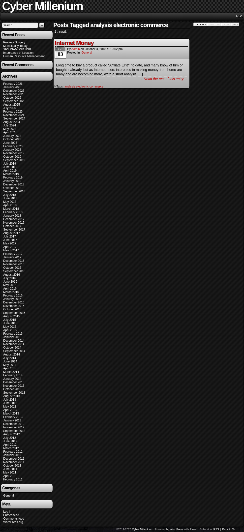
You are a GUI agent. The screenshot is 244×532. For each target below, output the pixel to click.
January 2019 (12, 181)
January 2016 (12, 299)
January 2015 (12, 337)
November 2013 (13, 385)
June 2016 (10, 281)
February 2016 (13, 295)
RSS (239, 16)
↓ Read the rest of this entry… (164, 79)
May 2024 (9, 129)
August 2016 (11, 274)
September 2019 (14, 160)
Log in (7, 511)
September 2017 (14, 229)
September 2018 (14, 191)
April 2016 (10, 288)
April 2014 (10, 368)
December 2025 (13, 90)
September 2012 (14, 431)
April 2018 (10, 205)
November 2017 (13, 222)
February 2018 (13, 212)
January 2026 (12, 87)
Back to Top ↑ (230, 529)
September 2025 (14, 101)
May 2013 (9, 406)
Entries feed (11, 515)
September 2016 (14, 271)
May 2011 (9, 472)
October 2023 (12, 139)
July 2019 (9, 163)
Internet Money (74, 42)
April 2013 (10, 410)
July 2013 (9, 399)
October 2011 (12, 465)
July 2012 (9, 438)
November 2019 (13, 153)
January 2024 (12, 136)
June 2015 (10, 323)
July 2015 (9, 320)
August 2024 (11, 122)
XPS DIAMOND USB (17, 49)
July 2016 (9, 278)
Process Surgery (14, 42)
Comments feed (13, 518)
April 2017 (10, 247)
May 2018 (9, 202)
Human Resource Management (24, 56)
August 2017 (11, 233)
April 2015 (10, 330)
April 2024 (10, 132)
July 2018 (9, 195)
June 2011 (10, 469)
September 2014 (14, 351)
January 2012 (12, 455)
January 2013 (12, 420)
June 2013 (10, 403)
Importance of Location (18, 53)
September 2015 (14, 313)
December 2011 (13, 458)
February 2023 (13, 146)
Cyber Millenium (142, 529)
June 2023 (10, 143)
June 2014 (10, 361)
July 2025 (9, 108)
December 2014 (13, 340)
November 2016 (13, 264)
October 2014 (12, 347)
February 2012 (13, 451)
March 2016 (11, 292)
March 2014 (11, 372)
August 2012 (11, 434)
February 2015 (13, 333)
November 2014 (13, 344)
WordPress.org (13, 522)
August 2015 (11, 316)
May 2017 (9, 243)
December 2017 (13, 219)
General (8, 495)
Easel (193, 529)
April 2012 (10, 444)
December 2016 (13, 261)
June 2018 (10, 198)
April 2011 (10, 476)
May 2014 (9, 365)
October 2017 (12, 226)
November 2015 (13, 306)
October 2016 (12, 267)
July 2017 (9, 236)
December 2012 (13, 424)
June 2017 (10, 240)
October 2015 (12, 309)
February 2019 (13, 177)
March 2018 (11, 208)
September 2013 (14, 392)
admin (75, 49)
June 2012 (10, 441)
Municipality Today (15, 46)
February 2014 (13, 375)
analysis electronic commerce (83, 86)
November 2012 (13, 427)
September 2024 (14, 118)
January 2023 (12, 149)
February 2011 (13, 479)
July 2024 (9, 125)
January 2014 (12, 379)
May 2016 (9, 285)
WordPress (176, 529)
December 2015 (13, 302)
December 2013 (13, 382)
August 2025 (11, 104)
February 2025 (13, 111)
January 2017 (12, 257)
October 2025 (12, 97)
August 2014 (11, 354)
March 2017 (11, 250)
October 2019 (12, 156)
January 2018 (12, 215)
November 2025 (13, 94)
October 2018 (12, 188)
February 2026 (13, 84)
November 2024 (13, 115)
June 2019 (10, 167)
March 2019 (11, 174)
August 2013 (11, 396)
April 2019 (10, 170)
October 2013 (12, 389)
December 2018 (13, 184)
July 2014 (9, 358)
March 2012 (11, 448)
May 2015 (9, 326)
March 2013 (11, 413)
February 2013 (13, 417)
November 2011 (13, 462)
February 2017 (13, 254)
